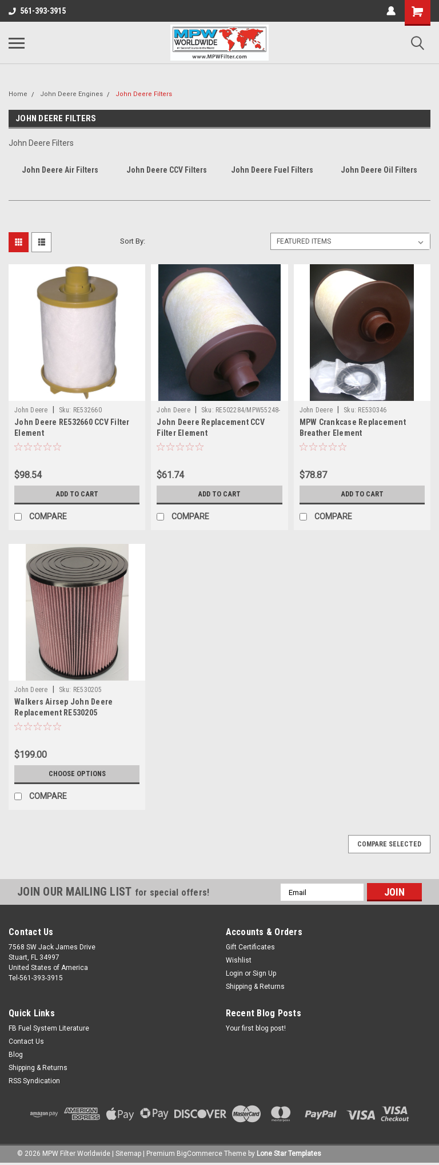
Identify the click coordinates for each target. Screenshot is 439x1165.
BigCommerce (199, 1154)
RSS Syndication (34, 1081)
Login (234, 973)
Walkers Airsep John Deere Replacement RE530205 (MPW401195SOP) (63, 712)
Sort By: (132, 241)
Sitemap (128, 1154)
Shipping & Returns (255, 987)
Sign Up (264, 973)
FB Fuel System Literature (49, 1028)
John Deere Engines (71, 94)
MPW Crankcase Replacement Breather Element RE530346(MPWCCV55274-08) (353, 433)
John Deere (31, 410)
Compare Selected (389, 844)
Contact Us (26, 1041)
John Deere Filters (143, 94)
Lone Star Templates (289, 1154)
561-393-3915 (37, 10)
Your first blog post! (256, 1028)
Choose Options (77, 773)
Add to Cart (76, 494)
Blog (16, 1055)
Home (18, 94)
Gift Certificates (250, 947)
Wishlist (239, 960)
